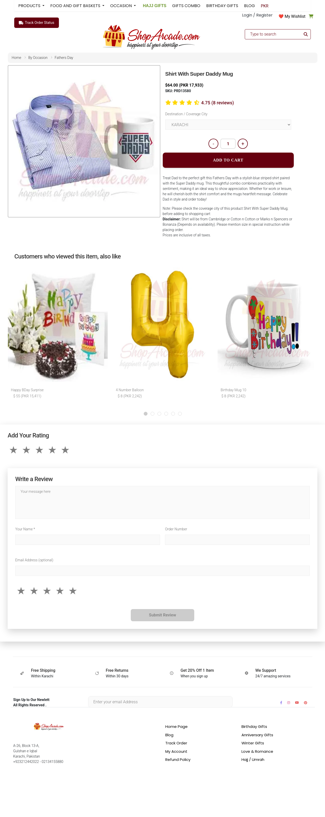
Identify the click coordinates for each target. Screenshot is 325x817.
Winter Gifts (252, 743)
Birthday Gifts (254, 726)
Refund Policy (177, 759)
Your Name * (25, 529)
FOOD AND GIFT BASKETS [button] (75, 6)
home (16, 58)
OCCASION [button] (121, 6)
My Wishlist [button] (295, 16)
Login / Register (257, 15)
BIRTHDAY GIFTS (222, 6)
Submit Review (162, 615)
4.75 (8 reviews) (217, 102)
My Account (176, 751)
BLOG (249, 6)
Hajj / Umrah (252, 759)
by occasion (37, 58)
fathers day (64, 58)
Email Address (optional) (34, 560)
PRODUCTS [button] (29, 6)
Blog (169, 735)
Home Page (176, 726)
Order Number (176, 529)
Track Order (176, 743)
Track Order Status (36, 23)
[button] (145, 414)
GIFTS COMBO (186, 6)
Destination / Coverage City (186, 114)
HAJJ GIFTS (154, 6)
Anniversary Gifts (257, 735)
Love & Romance (257, 751)
